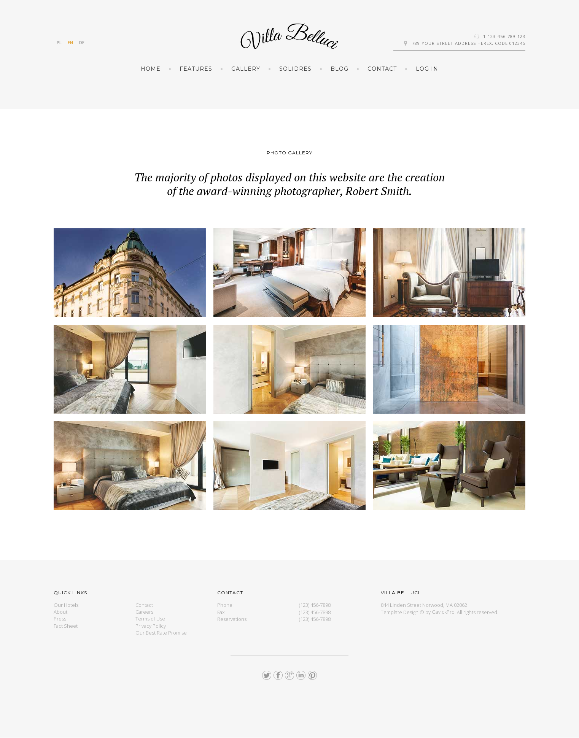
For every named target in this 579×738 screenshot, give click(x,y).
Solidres (295, 68)
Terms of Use (150, 619)
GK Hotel (289, 36)
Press (60, 619)
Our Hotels (66, 605)
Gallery (245, 68)
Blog (339, 68)
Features (196, 68)
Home (151, 68)
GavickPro (443, 612)
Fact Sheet (66, 625)
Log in (427, 68)
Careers (144, 612)
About (60, 612)
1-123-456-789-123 (504, 36)
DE (81, 42)
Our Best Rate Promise (161, 632)
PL (59, 42)
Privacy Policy (150, 625)
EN (70, 42)
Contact (382, 68)
